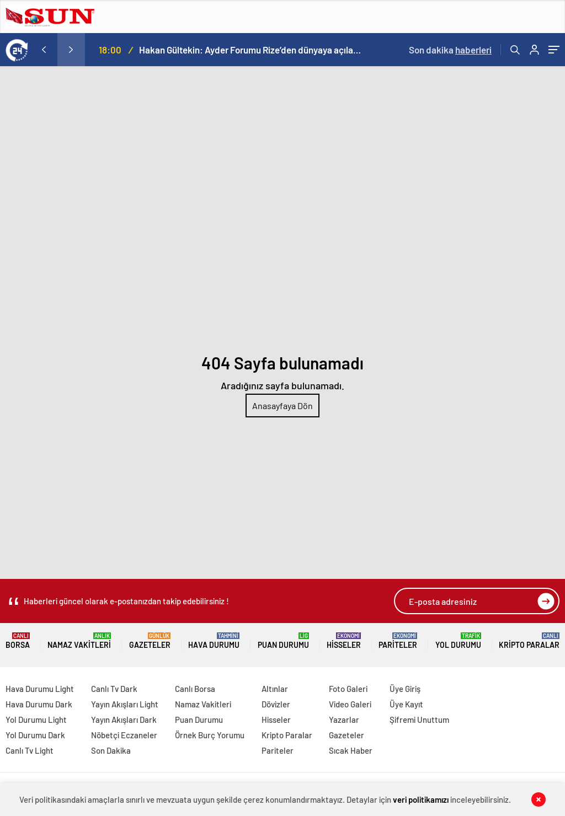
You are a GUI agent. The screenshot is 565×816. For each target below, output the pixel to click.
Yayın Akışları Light (124, 704)
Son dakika (450, 49)
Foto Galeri (348, 689)
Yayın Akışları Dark (124, 719)
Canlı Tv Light (30, 750)
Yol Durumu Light (36, 719)
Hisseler (344, 640)
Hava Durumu (213, 640)
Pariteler (398, 640)
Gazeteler (149, 640)
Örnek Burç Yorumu (209, 735)
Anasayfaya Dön (282, 405)
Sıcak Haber (350, 750)
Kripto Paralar (529, 640)
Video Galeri (350, 704)
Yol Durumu (458, 640)
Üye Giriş (405, 689)
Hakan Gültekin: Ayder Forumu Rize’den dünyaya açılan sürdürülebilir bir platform (250, 49)
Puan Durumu (283, 640)
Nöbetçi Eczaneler (124, 735)
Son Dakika (111, 750)
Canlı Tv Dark (114, 689)
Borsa (18, 640)
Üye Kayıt (406, 704)
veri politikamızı (421, 799)
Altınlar (275, 689)
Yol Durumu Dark (35, 735)
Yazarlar (344, 719)
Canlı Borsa (195, 689)
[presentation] (43, 49)
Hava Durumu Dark (39, 704)
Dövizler (276, 704)
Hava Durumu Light (40, 689)
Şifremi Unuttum (419, 719)
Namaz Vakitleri (79, 640)
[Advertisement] (282, 149)
